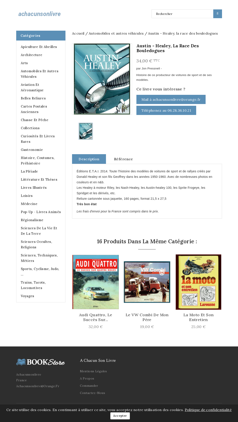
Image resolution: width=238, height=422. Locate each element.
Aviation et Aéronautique (32, 87)
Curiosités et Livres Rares (38, 139)
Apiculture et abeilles (39, 47)
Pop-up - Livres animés (41, 212)
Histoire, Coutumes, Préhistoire (38, 160)
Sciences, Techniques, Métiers (39, 258)
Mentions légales (93, 371)
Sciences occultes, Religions (36, 244)
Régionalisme (32, 220)
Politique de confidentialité (208, 410)
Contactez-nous (92, 393)
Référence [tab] (123, 159)
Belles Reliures (33, 98)
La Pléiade (29, 171)
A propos (87, 378)
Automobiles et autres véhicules (39, 74)
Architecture (31, 55)
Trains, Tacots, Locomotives (33, 285)
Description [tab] (89, 159)
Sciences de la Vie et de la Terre (39, 231)
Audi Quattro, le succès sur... (95, 317)
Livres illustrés (34, 187)
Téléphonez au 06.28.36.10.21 (166, 110)
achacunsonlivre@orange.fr (38, 386)
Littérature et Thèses (39, 179)
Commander (89, 386)
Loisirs (27, 196)
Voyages (27, 296)
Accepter (120, 416)
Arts (24, 63)
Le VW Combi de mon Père (147, 317)
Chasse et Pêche (35, 120)
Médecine (29, 204)
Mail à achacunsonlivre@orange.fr (171, 99)
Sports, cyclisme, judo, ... (40, 271)
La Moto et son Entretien (198, 317)
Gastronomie (32, 150)
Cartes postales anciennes (34, 109)
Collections (30, 128)
